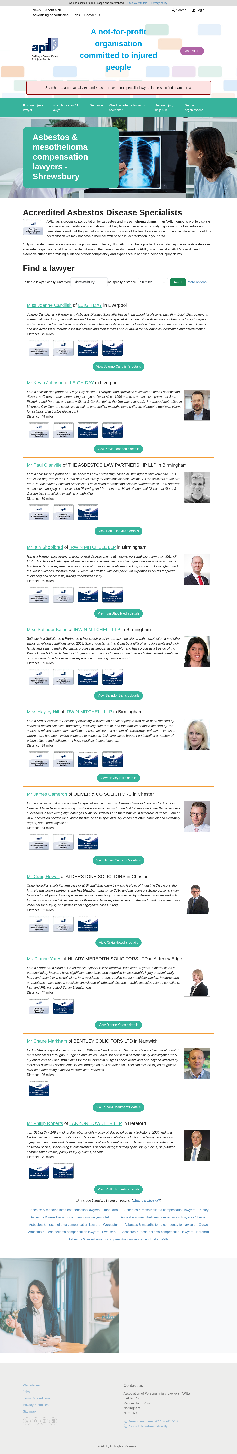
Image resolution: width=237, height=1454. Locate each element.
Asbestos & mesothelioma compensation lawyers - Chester (163, 1217)
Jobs (76, 15)
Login (198, 10)
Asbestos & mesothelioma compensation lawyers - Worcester (73, 1224)
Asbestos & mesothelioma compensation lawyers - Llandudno (73, 1210)
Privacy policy (159, 3)
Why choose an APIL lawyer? (67, 107)
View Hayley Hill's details (118, 778)
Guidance (96, 105)
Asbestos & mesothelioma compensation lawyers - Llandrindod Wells (118, 1239)
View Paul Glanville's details (118, 531)
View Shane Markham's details (118, 1107)
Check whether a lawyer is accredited (127, 107)
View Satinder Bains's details (118, 695)
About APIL (53, 10)
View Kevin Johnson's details (119, 449)
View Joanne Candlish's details (118, 366)
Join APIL (192, 51)
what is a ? (146, 1200)
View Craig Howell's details (118, 942)
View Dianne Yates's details (118, 1025)
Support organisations (194, 107)
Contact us (92, 15)
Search (179, 10)
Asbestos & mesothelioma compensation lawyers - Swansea (72, 1232)
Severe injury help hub (164, 107)
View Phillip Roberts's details (118, 1189)
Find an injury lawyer (33, 107)
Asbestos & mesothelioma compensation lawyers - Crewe (166, 1224)
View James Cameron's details (118, 860)
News (37, 10)
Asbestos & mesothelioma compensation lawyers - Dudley (166, 1210)
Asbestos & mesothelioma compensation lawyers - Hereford (165, 1232)
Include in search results (105, 1200)
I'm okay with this (137, 3)
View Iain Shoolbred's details (118, 613)
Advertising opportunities (51, 15)
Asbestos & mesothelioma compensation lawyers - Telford (73, 1217)
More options (197, 282)
